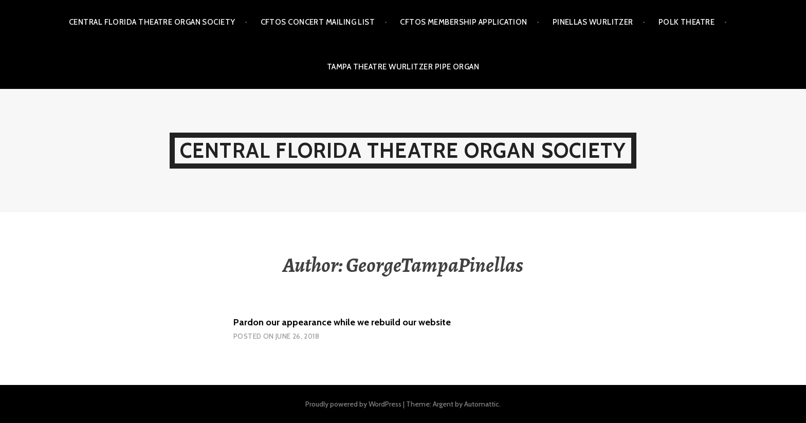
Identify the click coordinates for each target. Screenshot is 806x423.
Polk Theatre (686, 22)
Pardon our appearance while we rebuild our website (342, 322)
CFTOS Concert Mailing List (318, 22)
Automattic (481, 404)
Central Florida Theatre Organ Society (152, 22)
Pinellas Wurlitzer (593, 22)
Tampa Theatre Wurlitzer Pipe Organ (403, 66)
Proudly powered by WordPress (353, 404)
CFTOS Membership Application (463, 22)
